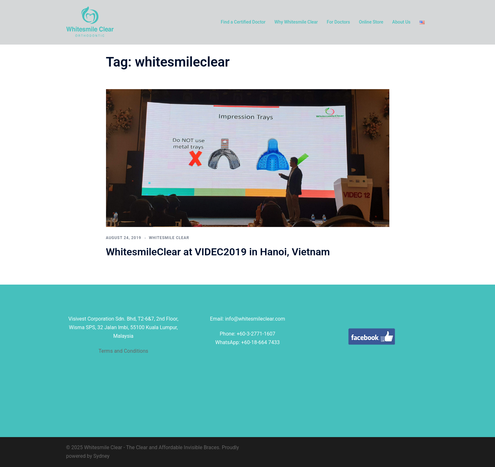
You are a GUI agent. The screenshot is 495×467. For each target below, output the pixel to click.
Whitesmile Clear (169, 238)
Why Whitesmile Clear (296, 22)
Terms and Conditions (123, 351)
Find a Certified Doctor (243, 22)
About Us (401, 22)
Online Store (371, 22)
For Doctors (338, 22)
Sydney (101, 456)
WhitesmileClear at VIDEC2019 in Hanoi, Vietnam (218, 252)
